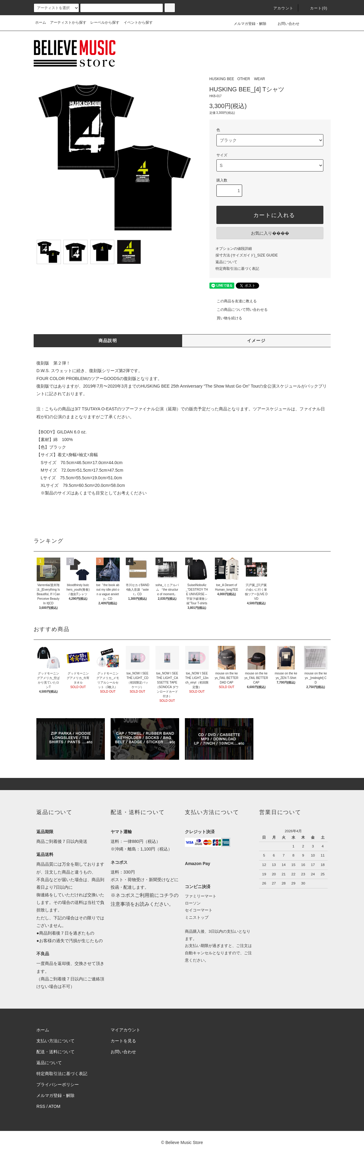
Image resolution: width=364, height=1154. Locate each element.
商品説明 (108, 340)
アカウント (279, 8)
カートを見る (123, 1040)
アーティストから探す (68, 22)
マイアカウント (125, 1029)
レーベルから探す (104, 22)
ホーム (40, 22)
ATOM (54, 1106)
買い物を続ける (225, 318)
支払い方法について (55, 1040)
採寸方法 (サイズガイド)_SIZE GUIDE (246, 255)
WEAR (259, 79)
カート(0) (315, 8)
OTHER (243, 79)
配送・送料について (55, 1051)
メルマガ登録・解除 (246, 24)
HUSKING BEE (221, 79)
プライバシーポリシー (57, 1084)
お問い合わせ (284, 24)
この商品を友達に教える (233, 301)
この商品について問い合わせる (238, 309)
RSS (40, 1106)
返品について (226, 262)
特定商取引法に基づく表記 (237, 268)
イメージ (256, 340)
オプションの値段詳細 (233, 248)
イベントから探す (138, 22)
